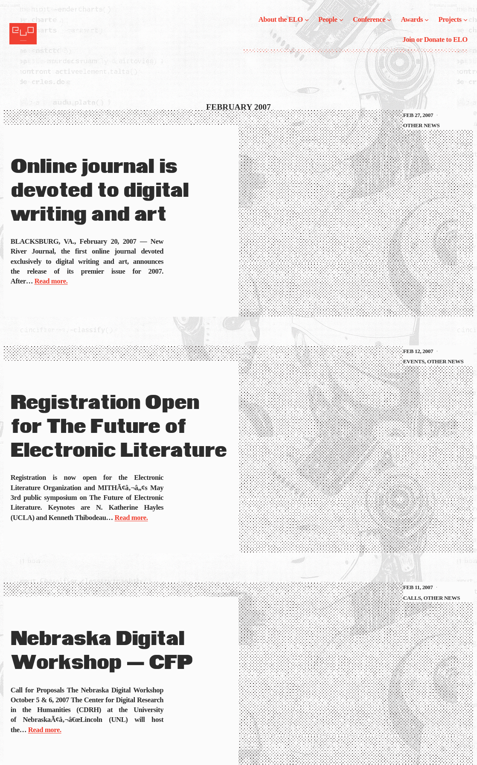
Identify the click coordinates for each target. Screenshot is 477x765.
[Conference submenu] (389, 20)
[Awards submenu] (427, 20)
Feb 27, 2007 (418, 115)
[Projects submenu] (465, 20)
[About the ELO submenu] (307, 20)
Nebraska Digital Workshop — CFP (102, 651)
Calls (412, 598)
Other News (421, 125)
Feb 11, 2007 (418, 587)
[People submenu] (341, 20)
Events (414, 361)
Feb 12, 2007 (418, 351)
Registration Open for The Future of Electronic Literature (119, 427)
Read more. (51, 281)
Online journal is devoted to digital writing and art (100, 191)
